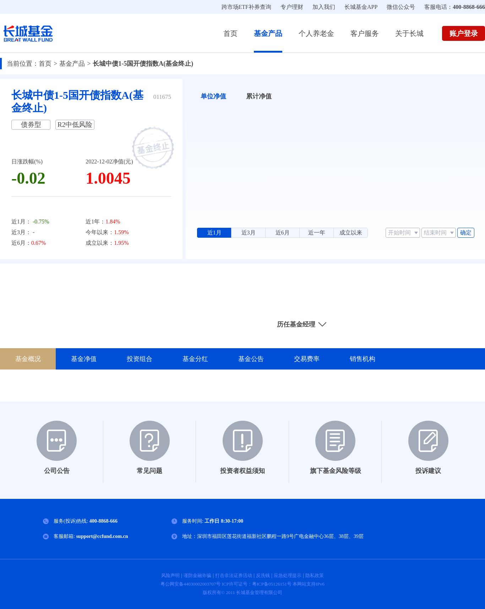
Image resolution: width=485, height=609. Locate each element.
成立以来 (350, 233)
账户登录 (463, 33)
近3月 (248, 233)
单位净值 (213, 96)
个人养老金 (316, 33)
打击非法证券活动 (233, 575)
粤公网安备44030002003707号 (191, 584)
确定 (466, 233)
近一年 (316, 233)
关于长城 (409, 33)
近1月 (214, 233)
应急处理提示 (287, 575)
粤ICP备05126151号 (271, 584)
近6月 (283, 233)
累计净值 (259, 96)
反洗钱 (263, 575)
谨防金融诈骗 (197, 575)
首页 (230, 33)
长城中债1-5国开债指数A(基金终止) (143, 63)
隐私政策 (314, 575)
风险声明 (170, 575)
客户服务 (364, 33)
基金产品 (268, 33)
